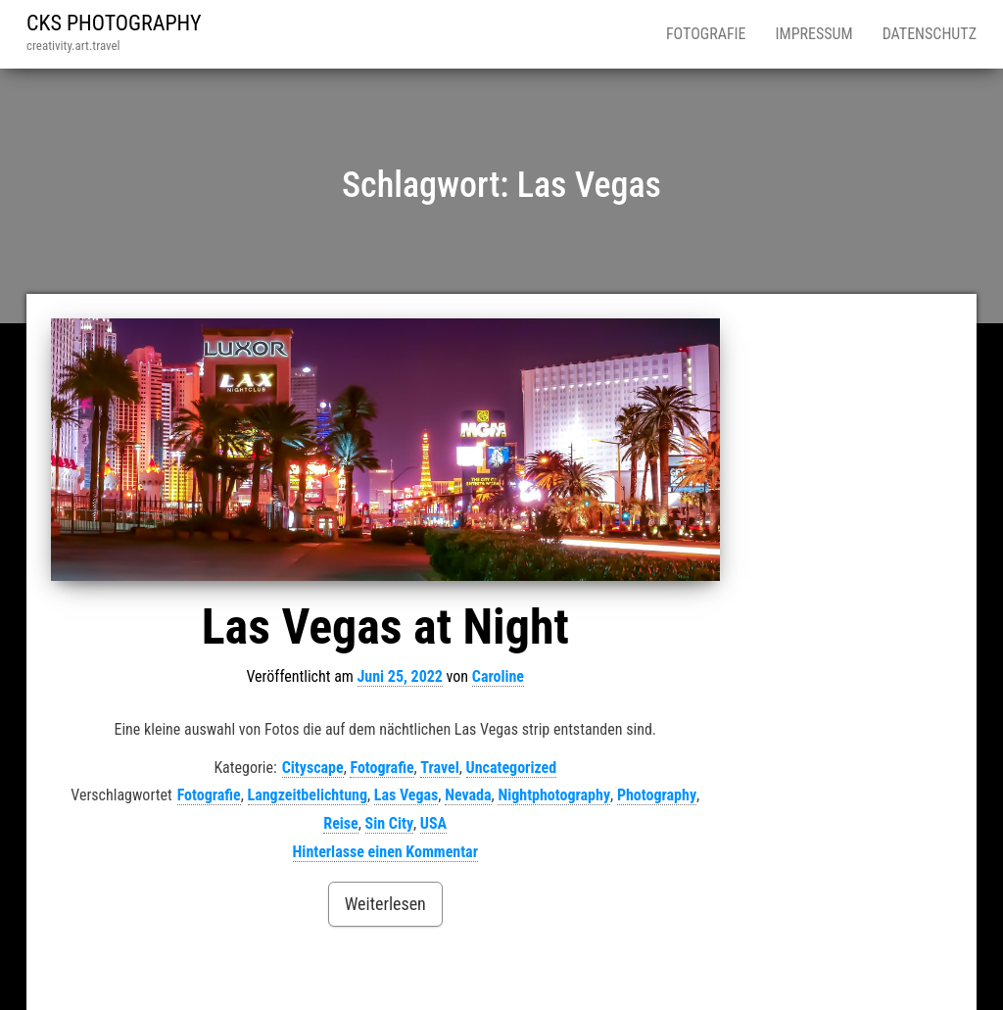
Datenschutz (930, 33)
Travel (439, 767)
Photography (656, 795)
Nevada (468, 795)
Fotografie (706, 33)
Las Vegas (406, 795)
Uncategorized (511, 767)
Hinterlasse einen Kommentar (385, 851)
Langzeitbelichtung (307, 795)
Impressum (814, 33)
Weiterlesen (385, 903)
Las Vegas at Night (385, 627)
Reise (340, 823)
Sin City (389, 823)
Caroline (498, 676)
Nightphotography (554, 795)
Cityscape (313, 767)
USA (433, 823)
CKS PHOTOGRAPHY (114, 23)
